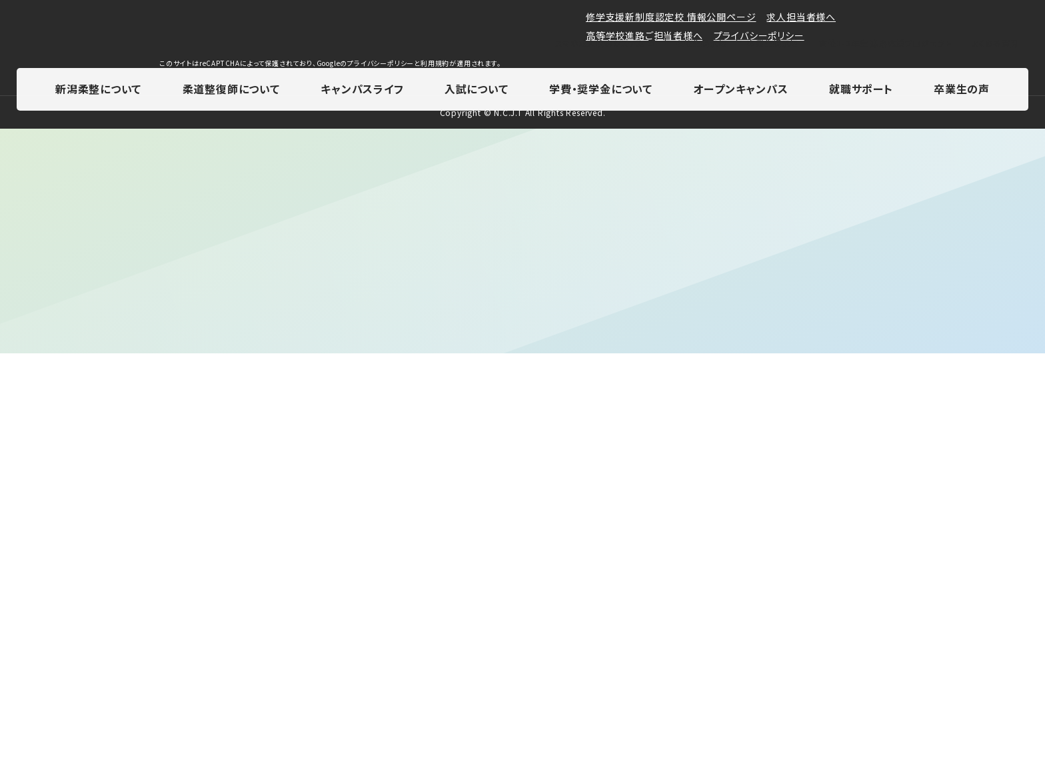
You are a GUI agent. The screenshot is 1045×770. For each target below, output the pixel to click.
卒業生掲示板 (772, 44)
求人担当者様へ (801, 658)
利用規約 (435, 704)
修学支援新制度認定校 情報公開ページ (671, 658)
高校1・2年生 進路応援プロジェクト (885, 44)
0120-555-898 (685, 557)
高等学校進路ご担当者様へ (644, 676)
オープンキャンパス (740, 91)
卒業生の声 (962, 91)
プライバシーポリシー (759, 676)
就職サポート (861, 91)
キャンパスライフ (362, 91)
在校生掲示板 (700, 44)
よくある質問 (995, 44)
